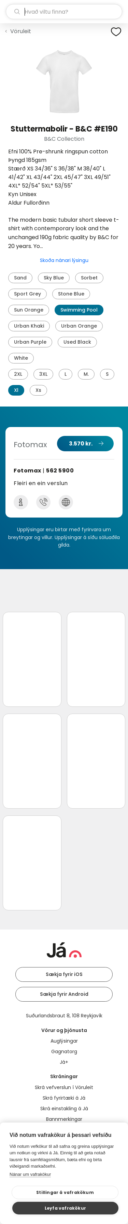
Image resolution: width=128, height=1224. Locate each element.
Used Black (77, 342)
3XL (43, 374)
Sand (20, 277)
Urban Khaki (29, 325)
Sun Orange (28, 309)
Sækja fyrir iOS (64, 974)
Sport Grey (27, 293)
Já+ (64, 1062)
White (21, 358)
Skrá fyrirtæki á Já (64, 1098)
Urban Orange (79, 325)
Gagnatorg (64, 1051)
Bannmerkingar (64, 1119)
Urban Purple (30, 342)
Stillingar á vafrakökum (65, 1192)
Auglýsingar (64, 1040)
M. (86, 374)
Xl (16, 390)
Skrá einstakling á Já (64, 1108)
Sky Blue (54, 277)
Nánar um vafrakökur (30, 1174)
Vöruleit (20, 31)
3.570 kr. (81, 444)
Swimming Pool (79, 309)
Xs (38, 390)
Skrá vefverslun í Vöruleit (64, 1087)
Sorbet (89, 277)
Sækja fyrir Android (64, 994)
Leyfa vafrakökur (65, 1208)
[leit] (64, 11)
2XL (18, 374)
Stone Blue (71, 293)
